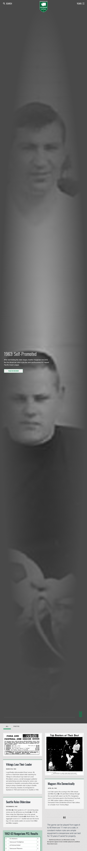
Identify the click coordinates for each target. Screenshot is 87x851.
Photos (16, 726)
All (7, 726)
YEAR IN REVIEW (13, 371)
